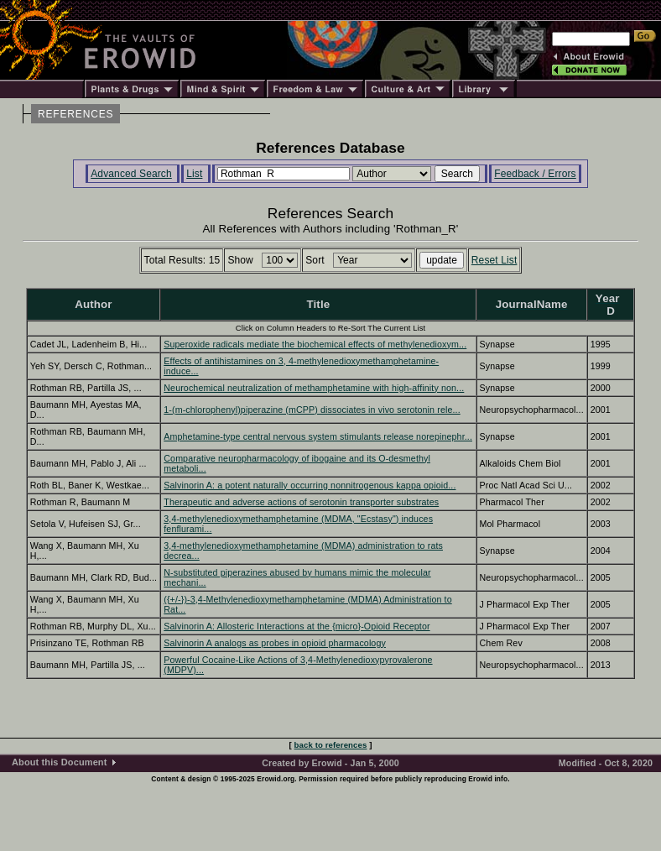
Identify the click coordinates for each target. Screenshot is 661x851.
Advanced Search (131, 174)
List (194, 174)
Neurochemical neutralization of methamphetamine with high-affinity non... (314, 388)
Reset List (494, 260)
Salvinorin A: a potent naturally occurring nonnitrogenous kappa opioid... (309, 485)
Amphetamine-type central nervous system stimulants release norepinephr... (318, 436)
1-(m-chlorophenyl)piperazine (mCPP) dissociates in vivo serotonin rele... (312, 410)
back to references (330, 744)
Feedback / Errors (534, 174)
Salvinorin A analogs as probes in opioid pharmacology (275, 643)
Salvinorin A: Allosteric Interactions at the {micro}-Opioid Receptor (296, 626)
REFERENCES (75, 114)
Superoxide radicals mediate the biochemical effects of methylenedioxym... (315, 344)
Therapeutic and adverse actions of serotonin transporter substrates (301, 502)
